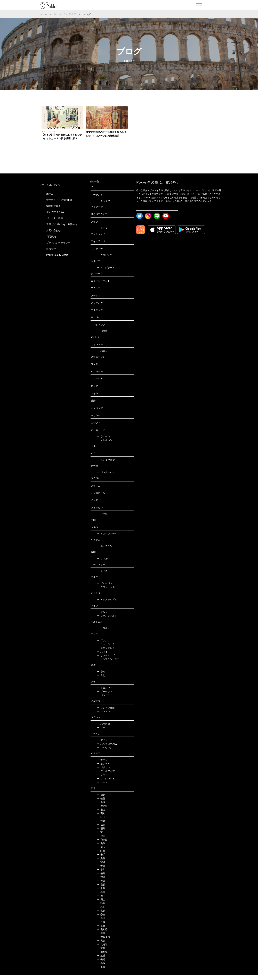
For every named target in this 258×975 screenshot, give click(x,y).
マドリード (104, 740)
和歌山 (102, 839)
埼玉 (101, 847)
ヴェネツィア (106, 771)
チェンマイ (104, 687)
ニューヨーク (106, 644)
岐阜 (101, 850)
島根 (101, 963)
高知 (101, 813)
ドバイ (102, 228)
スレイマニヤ (106, 460)
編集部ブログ (53, 206)
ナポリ (102, 760)
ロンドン (103, 711)
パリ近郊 (103, 723)
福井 (101, 828)
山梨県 (102, 952)
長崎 (101, 959)
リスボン (103, 628)
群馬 (101, 933)
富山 (101, 832)
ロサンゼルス (106, 648)
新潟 (101, 918)
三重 (101, 955)
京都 (101, 948)
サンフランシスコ (108, 659)
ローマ (102, 782)
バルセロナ (104, 747)
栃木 (101, 895)
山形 (101, 843)
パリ (101, 727)
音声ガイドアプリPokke (59, 199)
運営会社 (51, 248)
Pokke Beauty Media (57, 255)
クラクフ (103, 201)
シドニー (103, 571)
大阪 (101, 940)
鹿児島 (102, 806)
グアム (102, 640)
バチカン (103, 767)
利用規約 (51, 236)
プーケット (104, 691)
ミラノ (102, 774)
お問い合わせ (53, 230)
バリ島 (102, 331)
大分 (101, 880)
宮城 (101, 862)
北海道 (102, 944)
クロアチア (69, 14)
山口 (101, 809)
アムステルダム (107, 599)
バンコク (103, 695)
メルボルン (104, 440)
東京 (101, 966)
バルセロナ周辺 (107, 743)
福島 (101, 824)
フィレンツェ (106, 778)
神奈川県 (103, 937)
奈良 (101, 914)
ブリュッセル (106, 587)
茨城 (101, 922)
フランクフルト (107, 615)
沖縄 (101, 877)
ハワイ (102, 651)
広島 (101, 910)
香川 (101, 869)
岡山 (101, 899)
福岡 (101, 873)
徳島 (101, 794)
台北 (101, 675)
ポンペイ (103, 763)
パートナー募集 (54, 218)
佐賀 (101, 798)
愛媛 (101, 884)
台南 (101, 671)
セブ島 (102, 514)
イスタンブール (107, 533)
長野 (101, 925)
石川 (101, 907)
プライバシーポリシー (58, 242)
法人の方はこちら (55, 212)
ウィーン (103, 436)
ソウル (102, 558)
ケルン (102, 612)
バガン (102, 350)
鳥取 (101, 802)
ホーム (43, 14)
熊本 (101, 836)
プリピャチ (104, 255)
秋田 (101, 817)
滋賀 (101, 858)
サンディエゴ (106, 655)
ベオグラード (106, 267)
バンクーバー (106, 472)
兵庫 (101, 892)
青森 (101, 865)
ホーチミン (104, 546)
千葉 (101, 888)
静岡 (101, 903)
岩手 (101, 854)
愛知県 (102, 929)
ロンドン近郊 (106, 707)
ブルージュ (104, 583)
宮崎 (101, 821)
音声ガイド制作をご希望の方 (61, 224)
